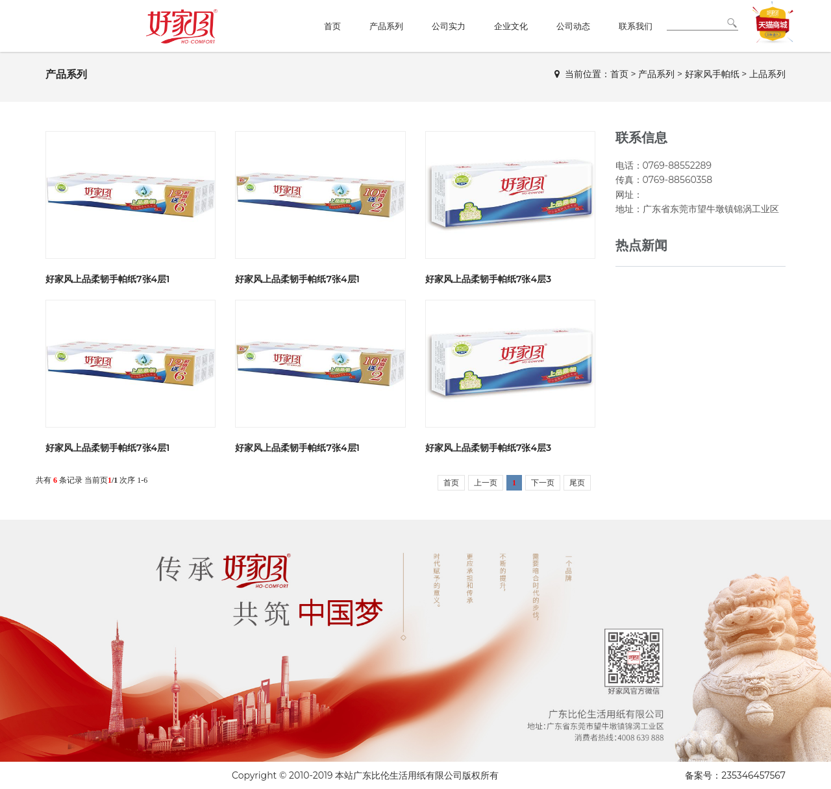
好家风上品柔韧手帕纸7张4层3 (488, 279)
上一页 (485, 482)
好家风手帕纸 (712, 74)
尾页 (577, 482)
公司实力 (448, 26)
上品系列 (767, 74)
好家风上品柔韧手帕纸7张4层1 (107, 279)
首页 (332, 26)
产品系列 (386, 26)
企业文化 (511, 26)
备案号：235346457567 (735, 775)
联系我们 (635, 26)
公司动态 (573, 26)
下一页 (542, 482)
